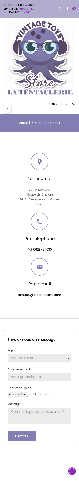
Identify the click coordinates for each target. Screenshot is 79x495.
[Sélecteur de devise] (52, 104)
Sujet (11, 350)
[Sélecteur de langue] (62, 104)
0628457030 (42, 249)
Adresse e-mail (19, 369)
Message (14, 404)
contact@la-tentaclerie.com (39, 295)
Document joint (19, 388)
